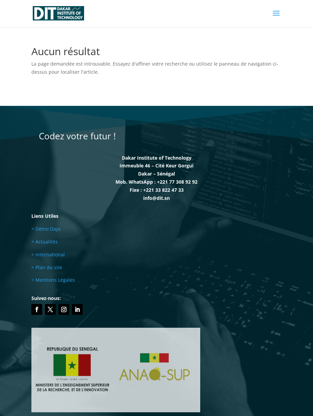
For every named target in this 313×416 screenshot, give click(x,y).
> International (48, 254)
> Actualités (44, 241)
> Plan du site (46, 267)
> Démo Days (46, 229)
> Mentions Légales (53, 280)
